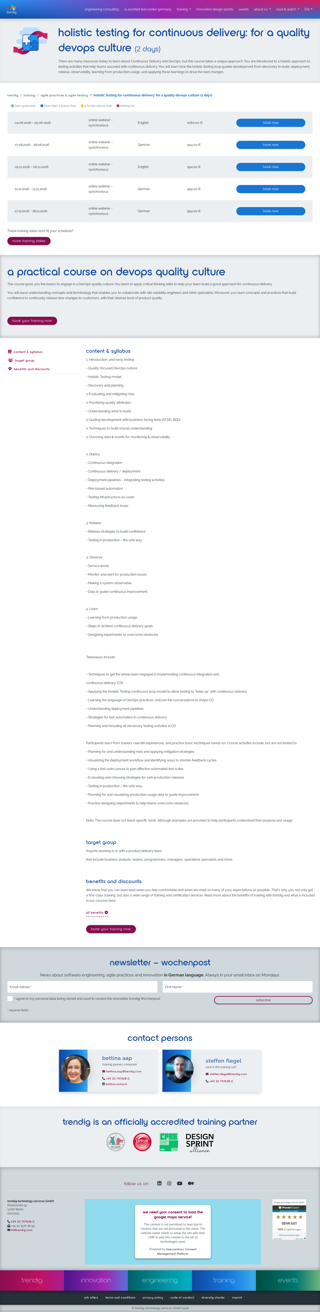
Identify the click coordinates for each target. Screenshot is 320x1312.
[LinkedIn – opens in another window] (160, 1183)
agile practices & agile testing (64, 95)
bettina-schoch (116, 1084)
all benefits (97, 912)
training (29, 95)
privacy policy (153, 1297)
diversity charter (213, 1297)
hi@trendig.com (22, 1230)
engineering (160, 1280)
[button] (308, 9)
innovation (96, 1280)
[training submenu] (184, 9)
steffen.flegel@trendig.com (226, 1074)
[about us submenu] (262, 9)
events (288, 1280)
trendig (12, 95)
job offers (91, 1297)
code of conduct (182, 1297)
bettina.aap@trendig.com (122, 1071)
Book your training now (34, 320)
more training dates (29, 241)
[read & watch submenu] (287, 9)
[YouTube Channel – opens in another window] (180, 1183)
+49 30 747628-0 (117, 1078)
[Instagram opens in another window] (170, 1183)
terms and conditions (121, 1297)
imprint (237, 1297)
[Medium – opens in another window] (191, 1183)
